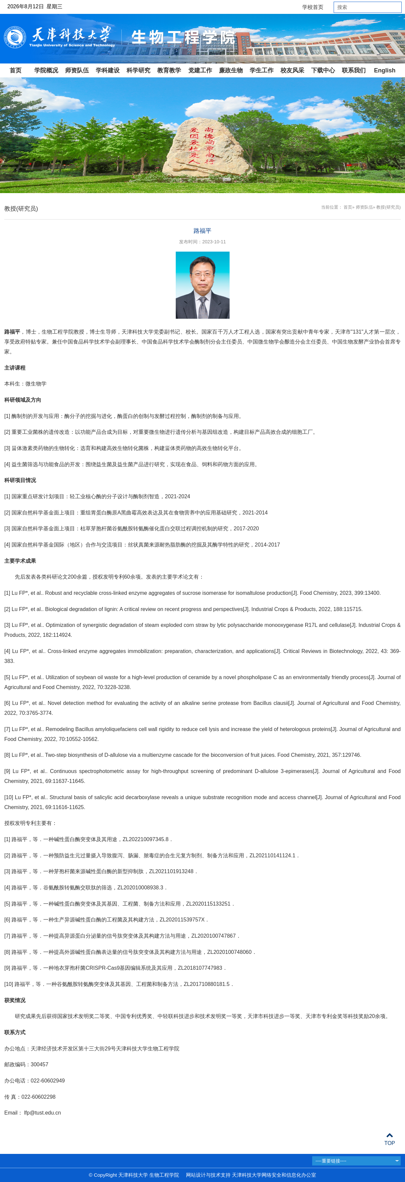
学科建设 (108, 70)
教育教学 (169, 70)
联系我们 (354, 70)
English (384, 70)
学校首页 (312, 7)
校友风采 (292, 70)
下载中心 (323, 70)
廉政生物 (231, 70)
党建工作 (200, 70)
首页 (15, 70)
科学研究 (138, 70)
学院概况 (46, 70)
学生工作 (262, 70)
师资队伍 (77, 70)
